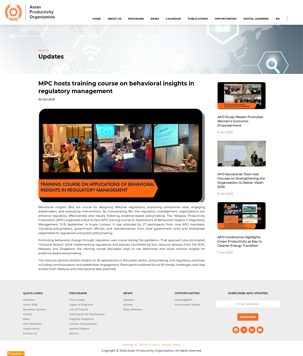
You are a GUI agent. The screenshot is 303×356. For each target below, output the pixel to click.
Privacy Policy (171, 344)
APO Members (32, 323)
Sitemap (128, 344)
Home (96, 18)
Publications (198, 18)
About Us (114, 18)
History (27, 314)
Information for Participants (87, 314)
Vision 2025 (30, 304)
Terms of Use (147, 344)
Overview (29, 299)
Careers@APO (183, 299)
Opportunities (226, 18)
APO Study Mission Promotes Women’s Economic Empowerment (240, 121)
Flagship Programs (81, 318)
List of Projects (78, 309)
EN (278, 18)
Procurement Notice (187, 304)
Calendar (173, 18)
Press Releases (132, 309)
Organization (31, 328)
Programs (136, 18)
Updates (128, 299)
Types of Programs (81, 304)
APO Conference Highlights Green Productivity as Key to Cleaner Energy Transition (239, 241)
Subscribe (248, 317)
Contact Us (30, 333)
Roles (26, 318)
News (155, 18)
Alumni (74, 333)
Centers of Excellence (83, 323)
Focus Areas (77, 299)
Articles (128, 304)
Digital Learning (256, 18)
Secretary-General (34, 309)
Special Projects (79, 328)
